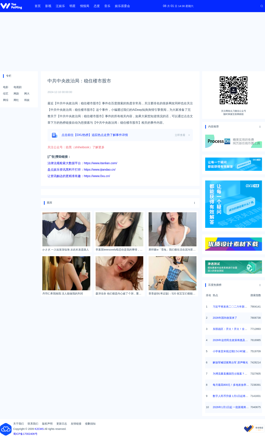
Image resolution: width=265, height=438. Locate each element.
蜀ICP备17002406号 (25, 433)
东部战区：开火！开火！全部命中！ (234, 328)
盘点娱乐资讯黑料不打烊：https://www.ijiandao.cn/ (81, 169)
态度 (97, 6)
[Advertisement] (132, 41)
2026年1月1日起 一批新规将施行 (232, 407)
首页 (38, 6)
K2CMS (39, 428)
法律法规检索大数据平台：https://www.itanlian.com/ (82, 163)
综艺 (5, 93)
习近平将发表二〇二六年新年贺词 (233, 306)
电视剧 (18, 87)
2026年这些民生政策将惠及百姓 (231, 340)
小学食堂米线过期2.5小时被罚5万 (232, 351)
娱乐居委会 (122, 6)
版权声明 (47, 423)
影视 (48, 6)
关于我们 (18, 423)
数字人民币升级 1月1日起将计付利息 (234, 395)
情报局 (84, 6)
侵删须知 (90, 423)
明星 (72, 6)
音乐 (107, 6)
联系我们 (33, 423)
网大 (27, 93)
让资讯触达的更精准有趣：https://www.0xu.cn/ (79, 176)
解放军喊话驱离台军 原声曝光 (230, 362)
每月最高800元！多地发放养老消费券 (235, 384)
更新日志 (61, 423)
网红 (16, 99)
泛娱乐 (60, 6)
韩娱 (27, 99)
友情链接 (76, 423)
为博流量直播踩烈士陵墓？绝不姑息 (234, 373)
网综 (5, 99)
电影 (5, 87)
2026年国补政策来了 (225, 317)
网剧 (16, 93)
